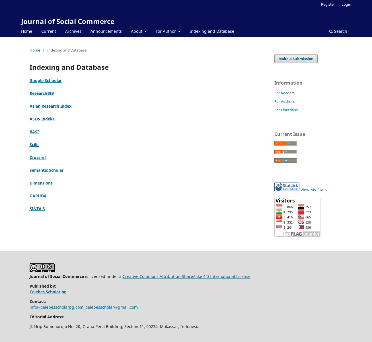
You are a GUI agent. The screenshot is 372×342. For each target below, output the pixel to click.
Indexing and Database (212, 31)
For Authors (284, 101)
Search (338, 31)
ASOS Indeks (42, 119)
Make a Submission (296, 58)
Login (346, 4)
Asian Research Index (50, 106)
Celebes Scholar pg (48, 291)
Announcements (106, 31)
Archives (73, 31)
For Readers (284, 92)
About (137, 31)
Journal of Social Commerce (67, 21)
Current (48, 31)
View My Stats (314, 189)
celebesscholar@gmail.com (112, 307)
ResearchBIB (42, 93)
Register (328, 4)
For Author (166, 31)
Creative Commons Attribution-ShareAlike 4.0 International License (186, 276)
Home (26, 31)
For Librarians (286, 109)
